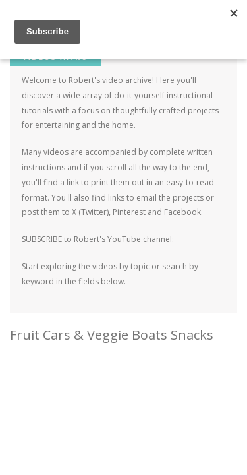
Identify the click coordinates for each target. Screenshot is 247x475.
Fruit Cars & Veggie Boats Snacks (111, 335)
